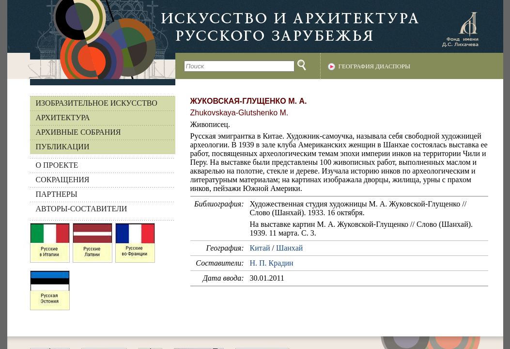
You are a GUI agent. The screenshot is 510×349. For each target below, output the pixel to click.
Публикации (63, 147)
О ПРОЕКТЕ (57, 165)
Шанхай (289, 248)
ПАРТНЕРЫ (56, 194)
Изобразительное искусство (96, 103)
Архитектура (63, 117)
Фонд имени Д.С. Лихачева (460, 29)
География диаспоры (375, 66)
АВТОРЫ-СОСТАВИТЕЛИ (81, 209)
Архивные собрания (78, 132)
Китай (260, 248)
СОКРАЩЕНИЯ (63, 179)
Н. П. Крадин (272, 263)
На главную (91, 39)
